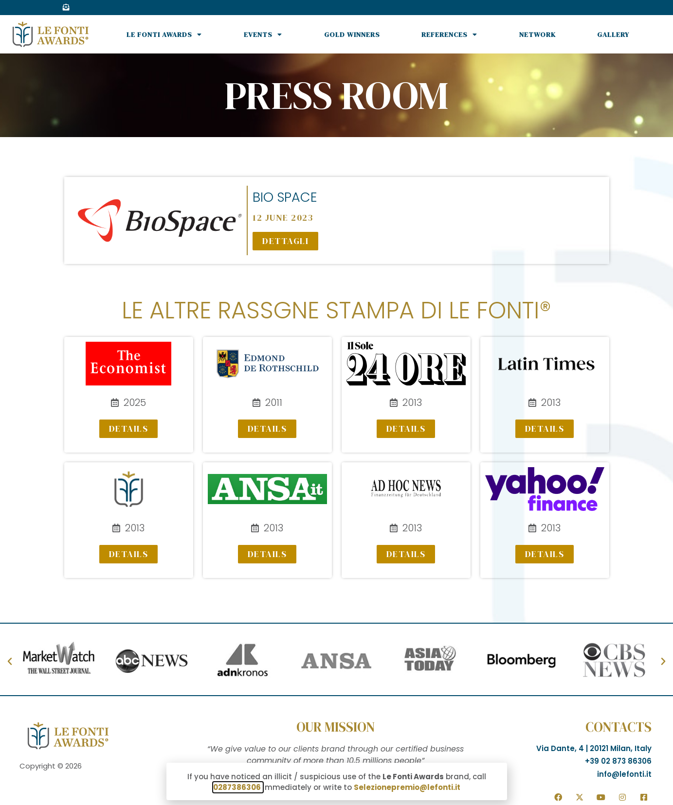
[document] (336, 402)
